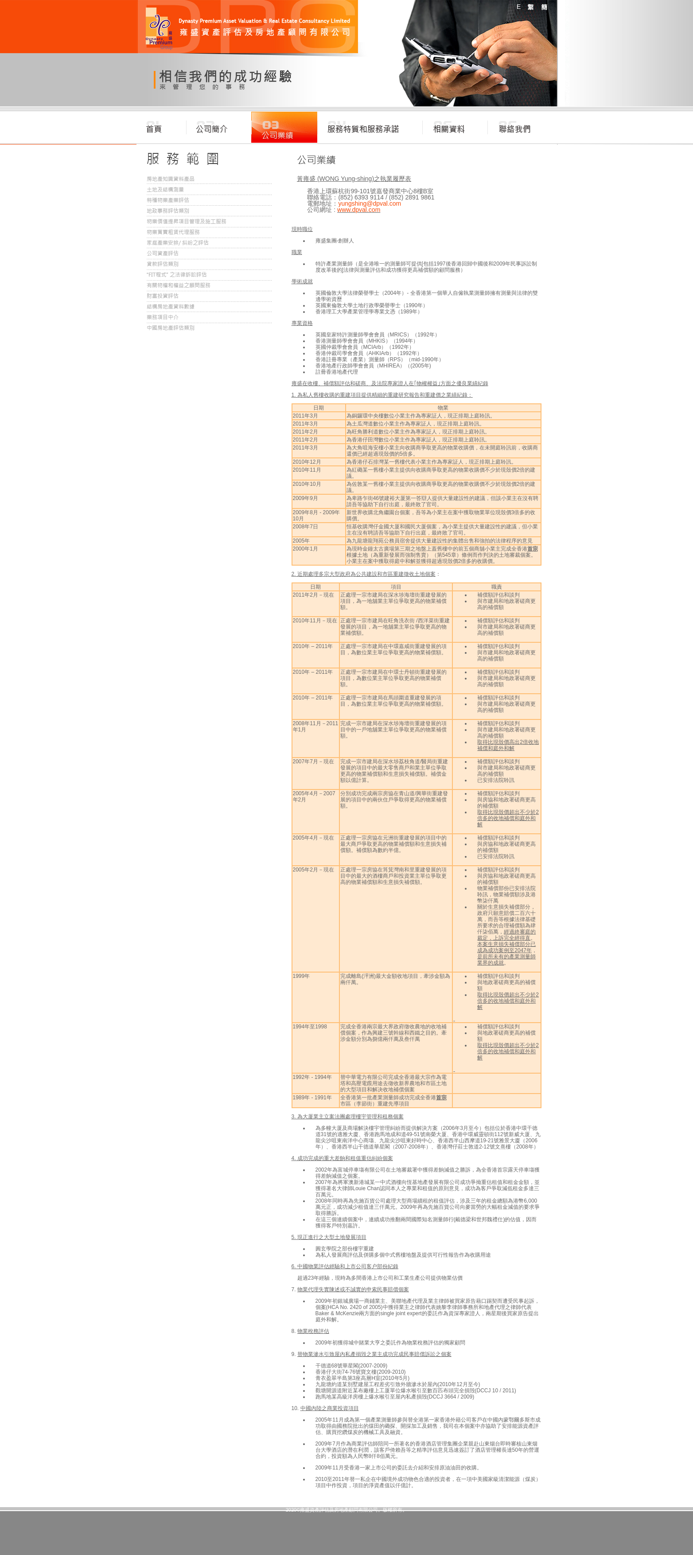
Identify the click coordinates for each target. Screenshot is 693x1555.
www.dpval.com (358, 209)
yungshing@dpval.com (369, 203)
